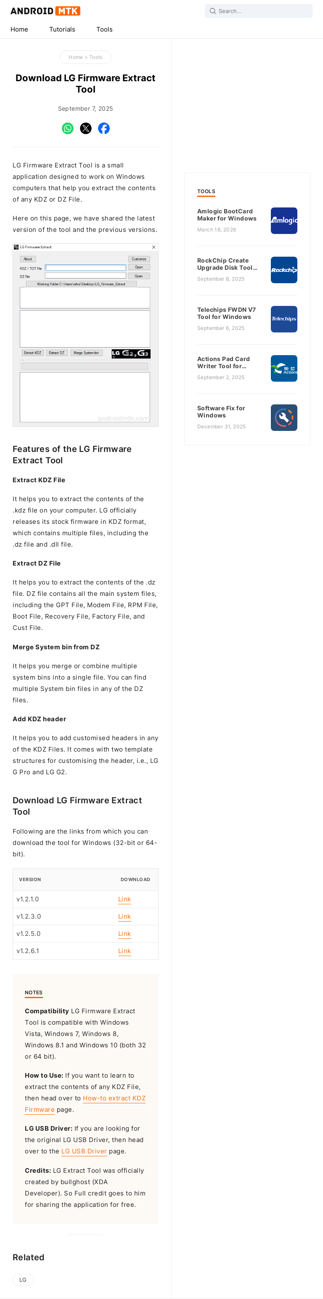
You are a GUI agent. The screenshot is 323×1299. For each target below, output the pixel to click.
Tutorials (62, 29)
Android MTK (45, 11)
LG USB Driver (84, 1151)
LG (23, 1279)
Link (124, 899)
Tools (104, 29)
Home (19, 29)
